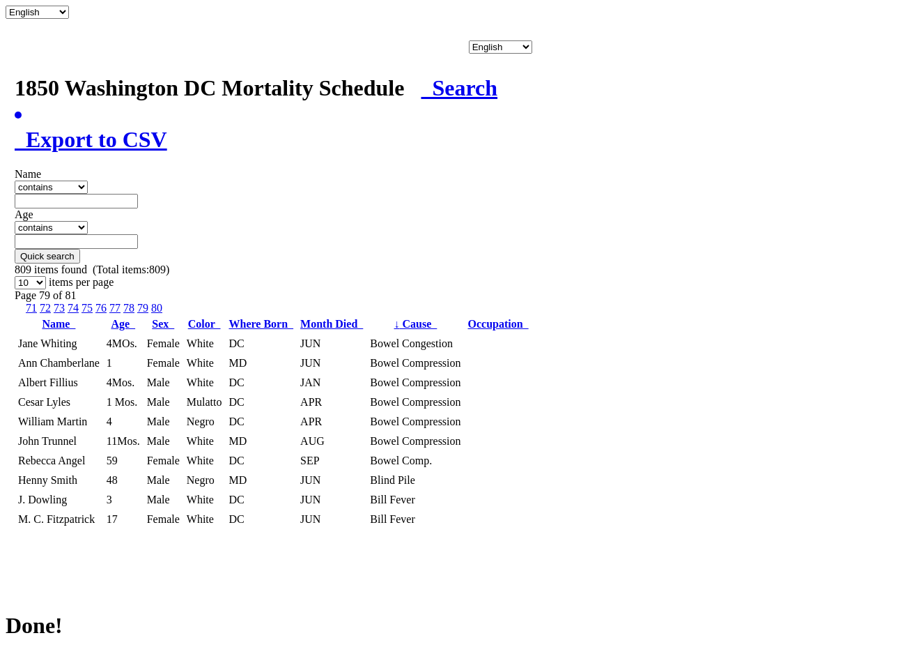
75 (87, 308)
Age (123, 324)
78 (128, 308)
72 (45, 308)
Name (58, 324)
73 (59, 308)
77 (115, 308)
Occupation (498, 324)
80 (156, 308)
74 (73, 308)
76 (101, 308)
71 (31, 308)
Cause (415, 324)
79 (142, 308)
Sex (163, 324)
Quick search (47, 256)
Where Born (260, 324)
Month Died (331, 324)
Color (204, 324)
